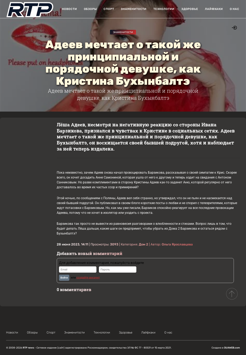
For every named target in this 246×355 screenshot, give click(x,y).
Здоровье (189, 9)
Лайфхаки (214, 9)
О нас (234, 9)
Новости (69, 9)
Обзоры (90, 9)
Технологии (163, 9)
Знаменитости (134, 9)
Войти (64, 277)
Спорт (109, 9)
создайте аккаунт (88, 277)
